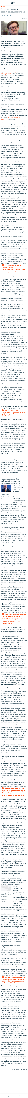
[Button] (23, 19)
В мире (3, 6)
